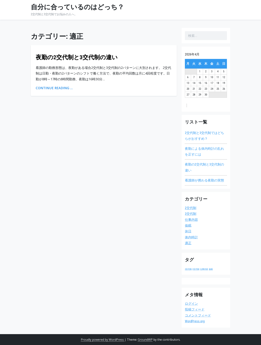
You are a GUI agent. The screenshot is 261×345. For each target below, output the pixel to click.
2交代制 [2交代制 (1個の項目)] (188, 269)
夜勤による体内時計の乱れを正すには (204, 151)
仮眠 (188, 225)
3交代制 (190, 214)
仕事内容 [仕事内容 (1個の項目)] (204, 269)
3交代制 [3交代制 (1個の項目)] (195, 269)
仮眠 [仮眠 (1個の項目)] (211, 269)
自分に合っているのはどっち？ (77, 7)
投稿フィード (194, 309)
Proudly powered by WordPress (103, 340)
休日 (188, 231)
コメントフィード (198, 315)
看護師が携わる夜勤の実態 (204, 180)
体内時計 (191, 237)
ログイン (191, 303)
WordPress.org (195, 321)
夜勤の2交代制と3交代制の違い (77, 57)
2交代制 (190, 208)
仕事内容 (191, 220)
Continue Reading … (54, 88)
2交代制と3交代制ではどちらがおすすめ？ (204, 136)
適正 (188, 243)
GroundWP (145, 340)
